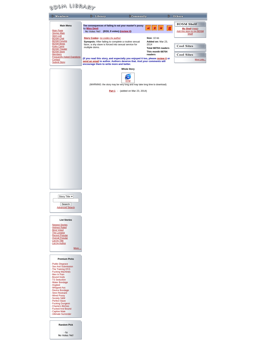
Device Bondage (60, 290)
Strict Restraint (59, 293)
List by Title (58, 240)
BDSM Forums (59, 41)
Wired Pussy (58, 295)
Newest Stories (59, 225)
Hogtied (56, 285)
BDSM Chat (58, 38)
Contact (56, 59)
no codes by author (110, 38)
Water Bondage (60, 282)
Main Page (57, 30)
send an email (91, 61)
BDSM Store (58, 51)
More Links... (200, 59)
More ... (77, 248)
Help (195, 28)
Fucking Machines (61, 272)
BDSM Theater (59, 49)
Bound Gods (58, 277)
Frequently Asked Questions (66, 57)
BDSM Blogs (58, 43)
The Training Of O (61, 269)
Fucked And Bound (61, 308)
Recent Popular (60, 235)
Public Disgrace (60, 264)
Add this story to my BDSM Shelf (190, 32)
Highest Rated (59, 227)
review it (126, 31)
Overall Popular (60, 238)
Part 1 (112, 91)
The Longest (58, 232)
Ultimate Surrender (61, 314)
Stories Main (58, 33)
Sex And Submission (62, 266)
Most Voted (58, 230)
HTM (128, 80)
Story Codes (91, 38)
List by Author (59, 243)
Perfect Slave (59, 301)
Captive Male (58, 311)
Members (57, 54)
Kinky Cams (58, 46)
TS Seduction (59, 279)
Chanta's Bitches (60, 306)
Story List (57, 36)
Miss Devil (92, 28)
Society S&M (58, 298)
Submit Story (58, 62)
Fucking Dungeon (61, 303)
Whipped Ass (58, 287)
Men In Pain (58, 274)
